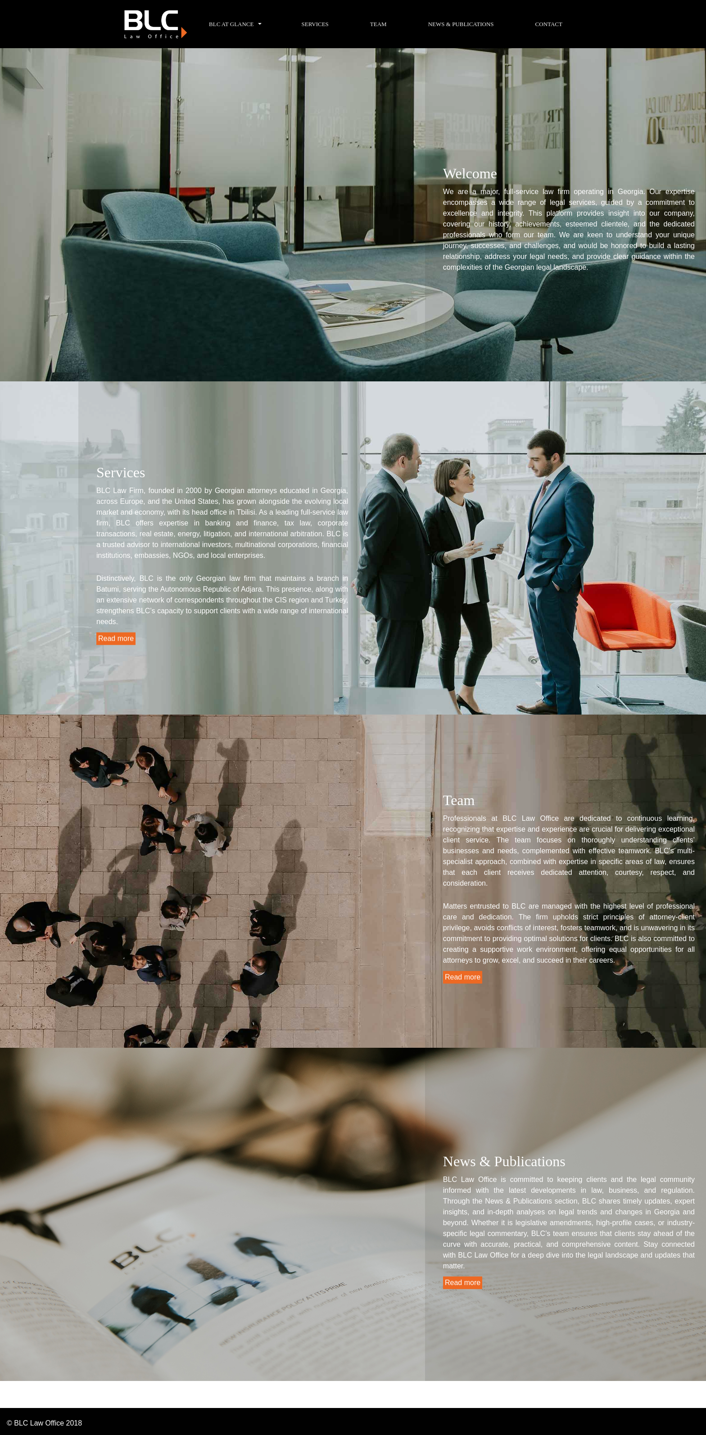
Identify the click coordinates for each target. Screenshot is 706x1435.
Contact (548, 24)
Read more (116, 638)
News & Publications (461, 24)
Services (314, 24)
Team (378, 24)
